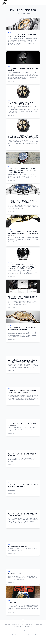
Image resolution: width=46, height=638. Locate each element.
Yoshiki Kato (7, 624)
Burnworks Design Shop (27, 624)
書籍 (9, 544)
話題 (9, 66)
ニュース (9, 32)
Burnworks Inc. (15, 624)
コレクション (10, 166)
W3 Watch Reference (28, 626)
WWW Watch (39, 624)
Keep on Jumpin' (17, 626)
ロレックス (10, 198)
